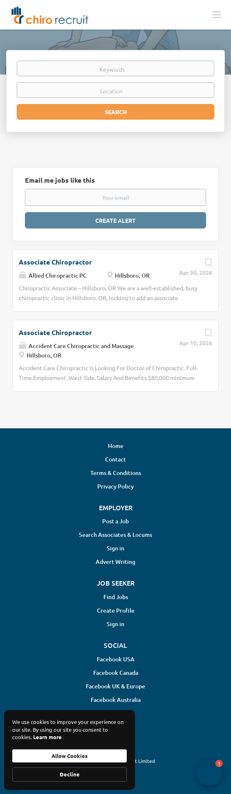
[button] (210, 773)
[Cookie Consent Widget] (69, 750)
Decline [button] (70, 774)
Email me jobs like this (60, 180)
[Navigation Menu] (217, 14)
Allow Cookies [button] (69, 755)
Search (116, 111)
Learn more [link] (47, 736)
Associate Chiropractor (55, 262)
